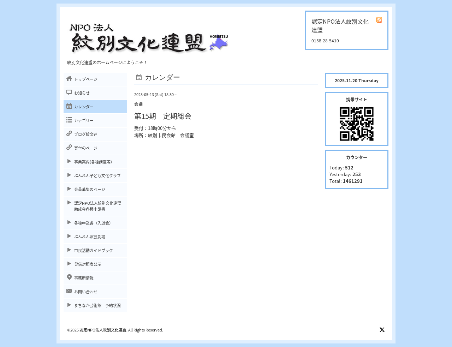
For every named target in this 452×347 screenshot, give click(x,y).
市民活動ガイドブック (93, 250)
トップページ (85, 79)
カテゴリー (84, 121)
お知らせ (82, 93)
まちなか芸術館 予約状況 (97, 306)
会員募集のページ (89, 189)
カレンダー (84, 107)
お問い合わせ (85, 292)
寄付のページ (85, 148)
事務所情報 (84, 278)
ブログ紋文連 (85, 134)
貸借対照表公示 (87, 264)
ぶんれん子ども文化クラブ (97, 176)
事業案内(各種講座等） (94, 162)
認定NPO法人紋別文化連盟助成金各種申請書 (97, 206)
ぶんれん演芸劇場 (89, 237)
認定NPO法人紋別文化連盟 (102, 330)
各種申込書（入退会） (93, 223)
